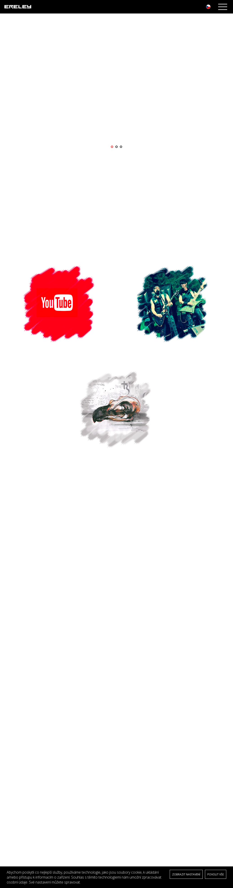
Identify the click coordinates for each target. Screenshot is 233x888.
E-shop (12, 781)
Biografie (14, 759)
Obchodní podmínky (21, 790)
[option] (116, 85)
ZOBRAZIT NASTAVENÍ (186, 874)
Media (12, 768)
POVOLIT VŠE (215, 874)
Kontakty (13, 795)
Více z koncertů (116, 707)
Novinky (13, 763)
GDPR (12, 786)
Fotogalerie (15, 772)
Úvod (11, 754)
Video (12, 777)
